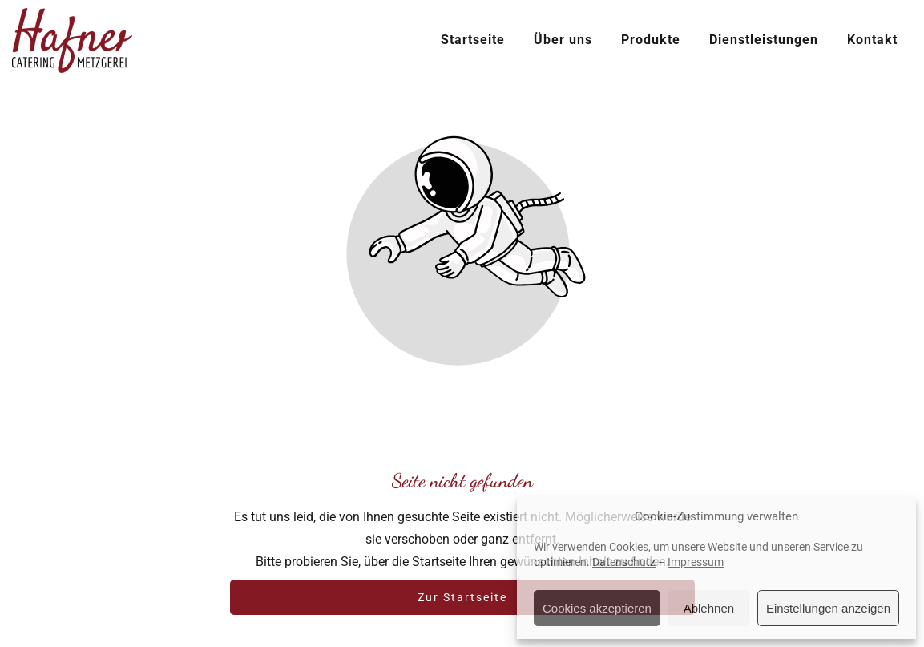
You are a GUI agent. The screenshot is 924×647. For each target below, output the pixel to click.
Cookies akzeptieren (597, 608)
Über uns (563, 39)
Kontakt (872, 39)
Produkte (650, 39)
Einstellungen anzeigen (828, 608)
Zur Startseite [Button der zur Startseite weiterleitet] (462, 597)
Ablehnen (709, 608)
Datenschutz (624, 562)
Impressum (696, 562)
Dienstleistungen (763, 39)
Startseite (473, 39)
